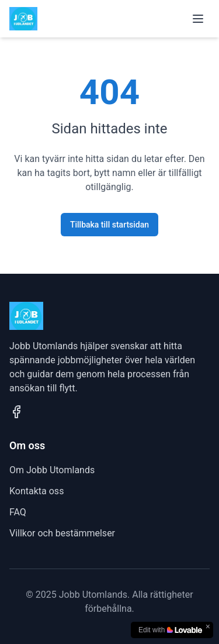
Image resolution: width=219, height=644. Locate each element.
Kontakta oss (36, 491)
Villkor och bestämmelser (62, 533)
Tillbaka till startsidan (109, 224)
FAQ (17, 512)
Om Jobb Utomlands (52, 470)
